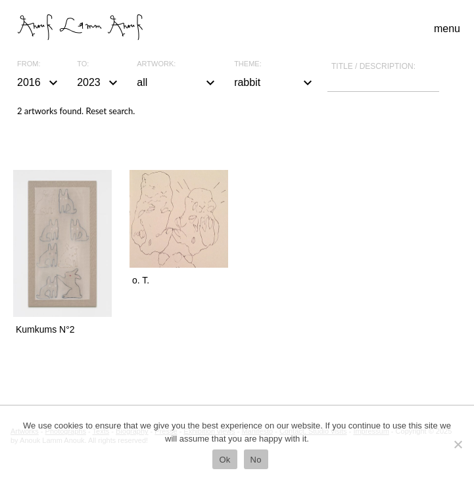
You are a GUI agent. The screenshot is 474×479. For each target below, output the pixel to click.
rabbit (275, 83)
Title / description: (373, 66)
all (177, 83)
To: (83, 64)
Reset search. (110, 111)
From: (28, 64)
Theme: (248, 64)
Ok (224, 460)
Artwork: (156, 64)
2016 (39, 83)
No (256, 460)
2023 (99, 83)
